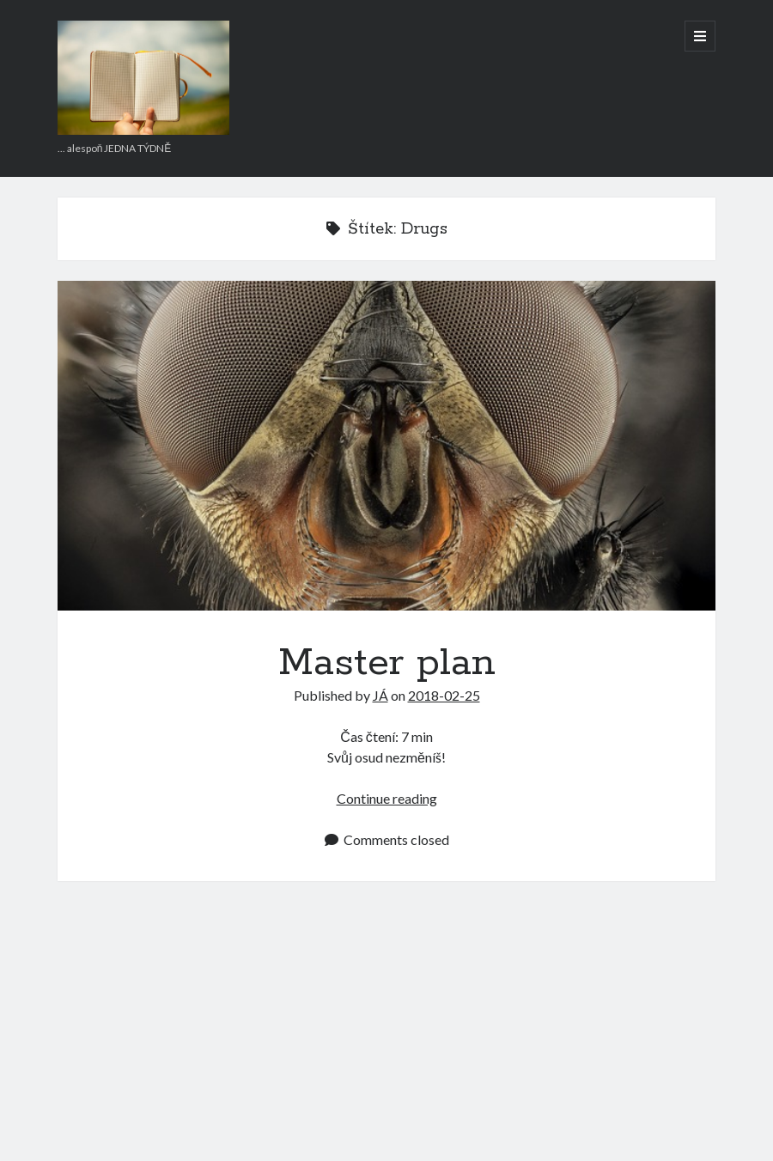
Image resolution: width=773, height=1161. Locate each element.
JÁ (380, 695)
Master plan (387, 445)
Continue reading (387, 798)
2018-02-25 (444, 695)
